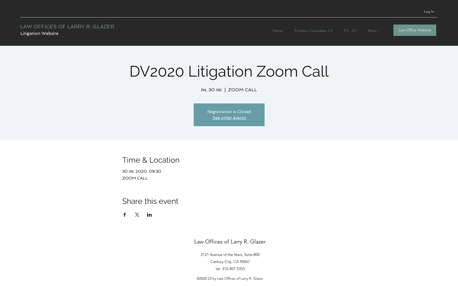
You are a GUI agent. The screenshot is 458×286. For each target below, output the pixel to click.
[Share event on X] (137, 215)
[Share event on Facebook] (124, 215)
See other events (229, 117)
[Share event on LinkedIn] (149, 215)
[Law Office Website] (414, 30)
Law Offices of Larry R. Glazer (230, 241)
